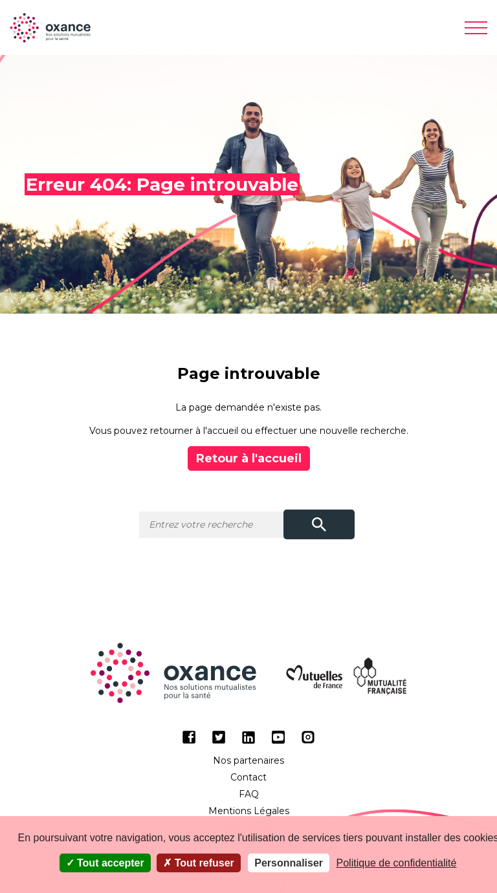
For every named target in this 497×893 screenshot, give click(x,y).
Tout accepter (105, 862)
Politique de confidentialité (397, 862)
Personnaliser (288, 862)
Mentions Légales (248, 811)
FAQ (249, 794)
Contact (248, 777)
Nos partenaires (248, 760)
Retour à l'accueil (249, 458)
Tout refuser (198, 862)
